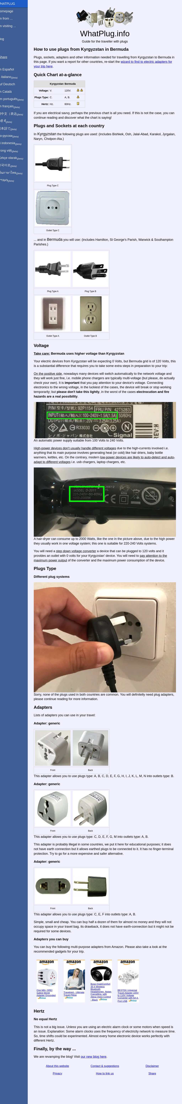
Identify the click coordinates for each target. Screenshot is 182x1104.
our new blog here (97, 1060)
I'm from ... (9, 18)
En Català (9, 91)
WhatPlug (10, 4)
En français (13, 106)
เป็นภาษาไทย (14, 173)
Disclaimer (153, 1069)
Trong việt (12, 151)
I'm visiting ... (11, 26)
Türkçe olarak (15, 158)
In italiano (12, 77)
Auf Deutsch (10, 84)
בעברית (10, 180)
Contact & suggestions (107, 1069)
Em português (15, 99)
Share (153, 1077)
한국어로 (11, 165)
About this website (60, 1069)
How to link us (107, 1077)
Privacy (60, 1077)
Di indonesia (14, 143)
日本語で (11, 129)
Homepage (10, 11)
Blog (5, 39)
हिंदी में (9, 121)
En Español (10, 69)
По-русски (12, 136)
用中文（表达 (14, 114)
